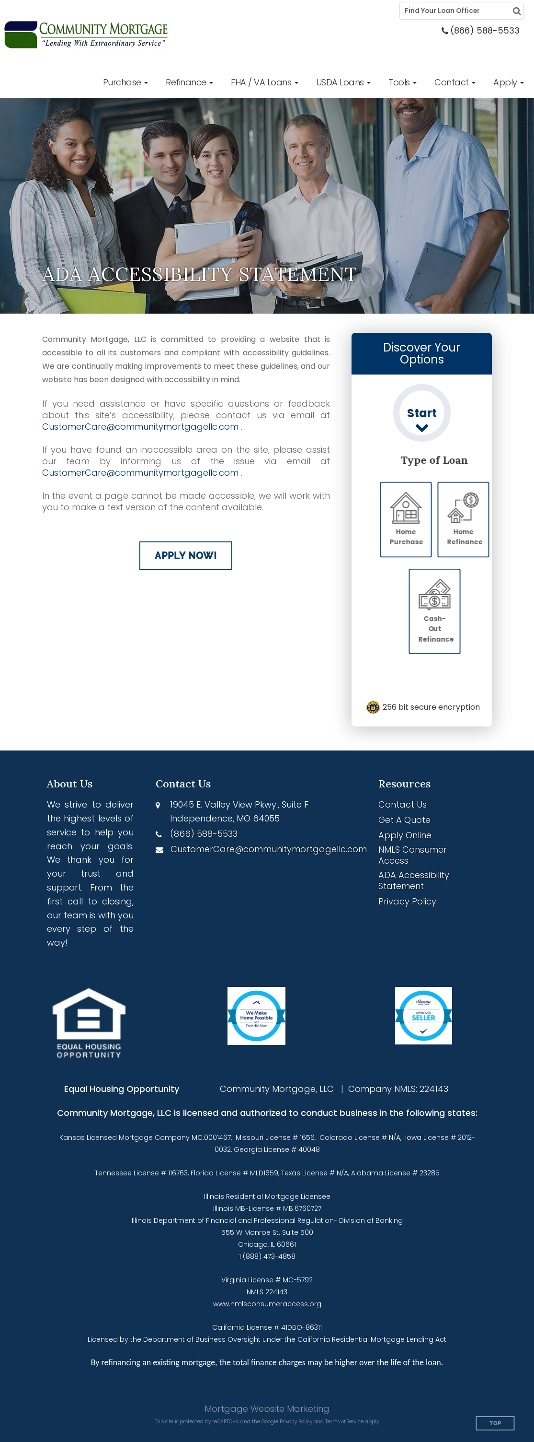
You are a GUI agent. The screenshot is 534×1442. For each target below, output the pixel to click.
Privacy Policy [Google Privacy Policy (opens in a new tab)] (296, 1421)
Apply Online (405, 835)
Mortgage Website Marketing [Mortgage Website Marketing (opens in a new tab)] (267, 1409)
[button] (125, 82)
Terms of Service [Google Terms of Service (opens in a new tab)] (344, 1421)
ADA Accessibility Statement (413, 880)
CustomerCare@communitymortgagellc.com (140, 427)
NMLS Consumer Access (412, 855)
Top (495, 1423)
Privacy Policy (407, 901)
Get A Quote (404, 819)
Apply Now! (186, 556)
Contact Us (402, 804)
